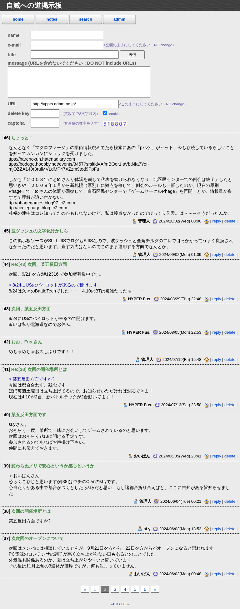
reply (216, 221)
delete (229, 221)
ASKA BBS (120, 604)
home (18, 19)
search (85, 19)
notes (52, 19)
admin (119, 19)
